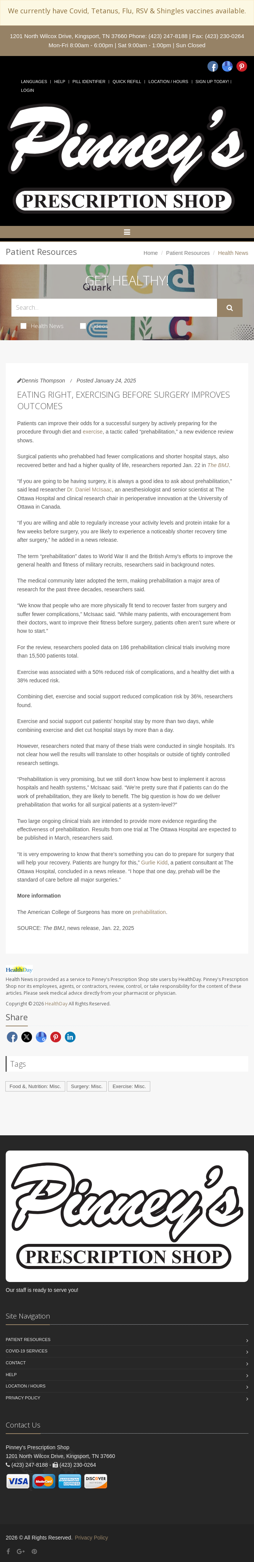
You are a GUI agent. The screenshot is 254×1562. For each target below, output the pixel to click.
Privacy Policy (23, 1398)
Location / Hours (168, 81)
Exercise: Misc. (129, 1086)
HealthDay (56, 1003)
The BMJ (218, 465)
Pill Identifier (88, 81)
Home (151, 253)
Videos (94, 326)
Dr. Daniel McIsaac (89, 490)
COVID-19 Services (26, 1351)
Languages (34, 81)
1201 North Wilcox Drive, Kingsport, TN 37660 (68, 36)
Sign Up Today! (212, 81)
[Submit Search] (230, 308)
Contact (16, 1362)
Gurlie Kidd (154, 862)
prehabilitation (149, 912)
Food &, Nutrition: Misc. (35, 1086)
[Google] (227, 66)
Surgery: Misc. (87, 1086)
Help (59, 81)
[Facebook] (212, 66)
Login (27, 90)
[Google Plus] (21, 1551)
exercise (93, 432)
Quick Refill (127, 81)
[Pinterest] (241, 66)
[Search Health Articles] (114, 308)
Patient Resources (188, 253)
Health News (42, 326)
